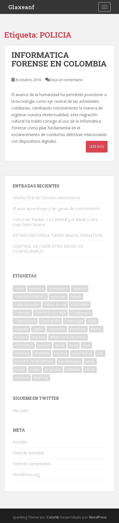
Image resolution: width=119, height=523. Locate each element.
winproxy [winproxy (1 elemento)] (41, 377)
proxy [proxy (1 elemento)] (90, 361)
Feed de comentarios (32, 463)
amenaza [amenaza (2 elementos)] (36, 288)
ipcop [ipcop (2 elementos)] (59, 345)
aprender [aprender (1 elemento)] (58, 296)
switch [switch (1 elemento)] (90, 369)
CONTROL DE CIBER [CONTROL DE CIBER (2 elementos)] (50, 312)
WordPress (97, 517)
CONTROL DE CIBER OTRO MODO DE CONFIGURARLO (48, 249)
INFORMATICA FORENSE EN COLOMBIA (59, 59)
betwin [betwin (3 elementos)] (76, 296)
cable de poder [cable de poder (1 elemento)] (27, 304)
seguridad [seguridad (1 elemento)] (53, 369)
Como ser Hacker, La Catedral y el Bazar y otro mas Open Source (55, 222)
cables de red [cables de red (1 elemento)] (55, 304)
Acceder (20, 441)
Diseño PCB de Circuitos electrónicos (46, 197)
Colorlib (53, 517)
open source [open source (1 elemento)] (82, 353)
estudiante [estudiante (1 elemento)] (56, 329)
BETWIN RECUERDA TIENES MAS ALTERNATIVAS (58, 235)
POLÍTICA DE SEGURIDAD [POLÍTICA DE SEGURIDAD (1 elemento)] (34, 361)
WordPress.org (26, 474)
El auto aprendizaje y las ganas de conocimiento (56, 208)
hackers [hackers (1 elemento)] (21, 337)
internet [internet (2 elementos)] (44, 345)
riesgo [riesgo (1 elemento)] (20, 369)
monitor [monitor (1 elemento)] (60, 353)
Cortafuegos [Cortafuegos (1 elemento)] (81, 312)
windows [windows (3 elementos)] (22, 377)
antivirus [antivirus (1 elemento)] (79, 288)
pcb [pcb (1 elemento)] (100, 353)
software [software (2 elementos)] (73, 369)
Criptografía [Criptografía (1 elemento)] (50, 320)
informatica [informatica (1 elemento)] (24, 345)
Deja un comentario (66, 79)
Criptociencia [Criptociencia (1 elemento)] (25, 320)
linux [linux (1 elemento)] (86, 345)
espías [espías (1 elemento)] (38, 329)
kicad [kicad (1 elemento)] (73, 345)
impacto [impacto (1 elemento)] (38, 337)
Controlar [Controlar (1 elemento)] (22, 312)
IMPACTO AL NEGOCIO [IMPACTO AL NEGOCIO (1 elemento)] (68, 337)
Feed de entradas (28, 452)
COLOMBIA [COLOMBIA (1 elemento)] (80, 304)
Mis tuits (20, 410)
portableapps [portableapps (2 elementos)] (70, 361)
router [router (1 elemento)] (35, 369)
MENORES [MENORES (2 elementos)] (41, 353)
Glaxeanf (21, 7)
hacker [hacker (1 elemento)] (96, 329)
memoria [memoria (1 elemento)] (22, 353)
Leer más (96, 146)
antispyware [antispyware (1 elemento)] (58, 288)
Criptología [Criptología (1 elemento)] (74, 320)
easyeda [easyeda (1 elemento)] (21, 329)
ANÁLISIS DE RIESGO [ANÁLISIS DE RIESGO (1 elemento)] (30, 296)
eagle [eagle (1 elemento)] (92, 320)
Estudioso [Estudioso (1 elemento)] (78, 329)
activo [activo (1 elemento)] (19, 288)
